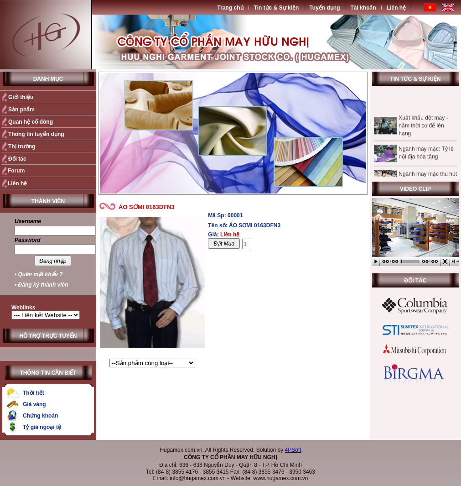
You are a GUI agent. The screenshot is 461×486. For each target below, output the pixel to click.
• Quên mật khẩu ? (39, 274)
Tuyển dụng (324, 8)
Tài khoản (363, 8)
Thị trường (21, 146)
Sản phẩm (21, 109)
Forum (16, 170)
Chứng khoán (40, 416)
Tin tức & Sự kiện (276, 8)
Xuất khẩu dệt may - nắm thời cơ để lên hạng (423, 129)
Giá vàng (34, 404)
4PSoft (293, 450)
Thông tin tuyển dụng (36, 134)
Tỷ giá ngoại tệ (42, 427)
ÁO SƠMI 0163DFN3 (147, 207)
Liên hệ (396, 8)
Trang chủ (230, 8)
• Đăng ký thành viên (41, 285)
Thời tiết (33, 393)
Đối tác (17, 159)
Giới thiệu (20, 97)
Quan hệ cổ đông (30, 122)
